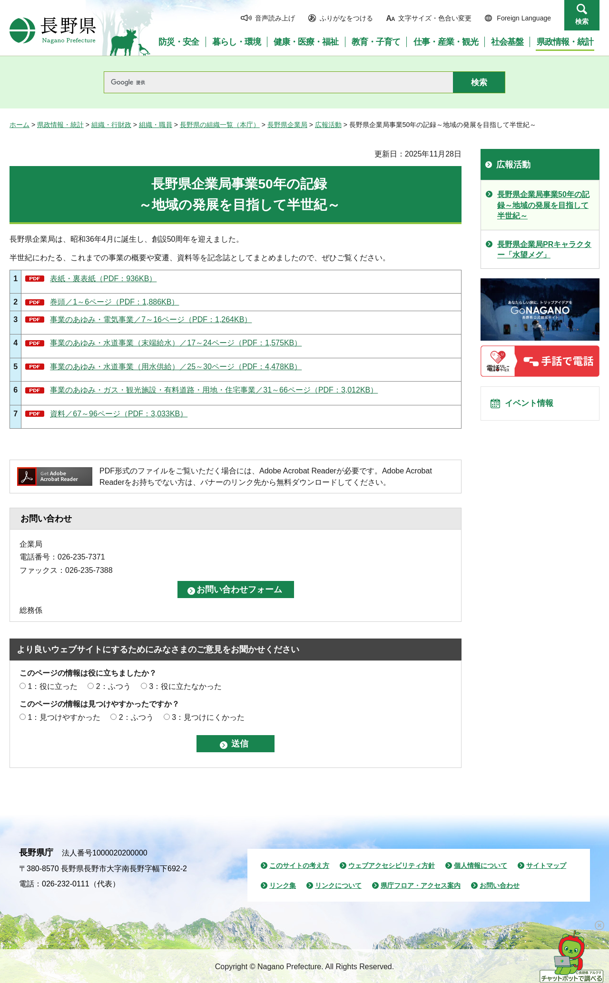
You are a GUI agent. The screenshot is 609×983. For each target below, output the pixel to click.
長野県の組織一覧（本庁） (220, 124)
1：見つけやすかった (64, 717)
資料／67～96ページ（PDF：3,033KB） (118, 414)
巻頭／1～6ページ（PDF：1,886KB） (114, 302)
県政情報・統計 (60, 124)
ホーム (19, 124)
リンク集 (282, 885)
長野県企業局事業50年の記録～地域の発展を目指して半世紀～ (543, 205)
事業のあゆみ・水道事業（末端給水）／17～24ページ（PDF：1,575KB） (176, 343)
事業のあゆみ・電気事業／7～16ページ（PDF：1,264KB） (151, 319)
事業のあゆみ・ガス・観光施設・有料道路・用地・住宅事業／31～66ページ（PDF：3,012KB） (214, 390)
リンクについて (338, 885)
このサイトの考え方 (299, 865)
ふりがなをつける (346, 18)
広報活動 (328, 124)
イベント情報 (533, 406)
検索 (582, 21)
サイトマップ (546, 865)
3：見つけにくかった (208, 717)
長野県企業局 (287, 124)
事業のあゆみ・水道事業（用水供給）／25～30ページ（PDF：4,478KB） (176, 367)
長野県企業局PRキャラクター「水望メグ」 (544, 249)
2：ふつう (113, 686)
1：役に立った (53, 686)
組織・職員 (155, 124)
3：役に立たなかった (185, 686)
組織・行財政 (111, 124)
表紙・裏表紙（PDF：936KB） (103, 279)
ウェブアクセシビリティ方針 (391, 865)
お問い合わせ (500, 885)
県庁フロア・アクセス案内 (421, 885)
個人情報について (480, 865)
